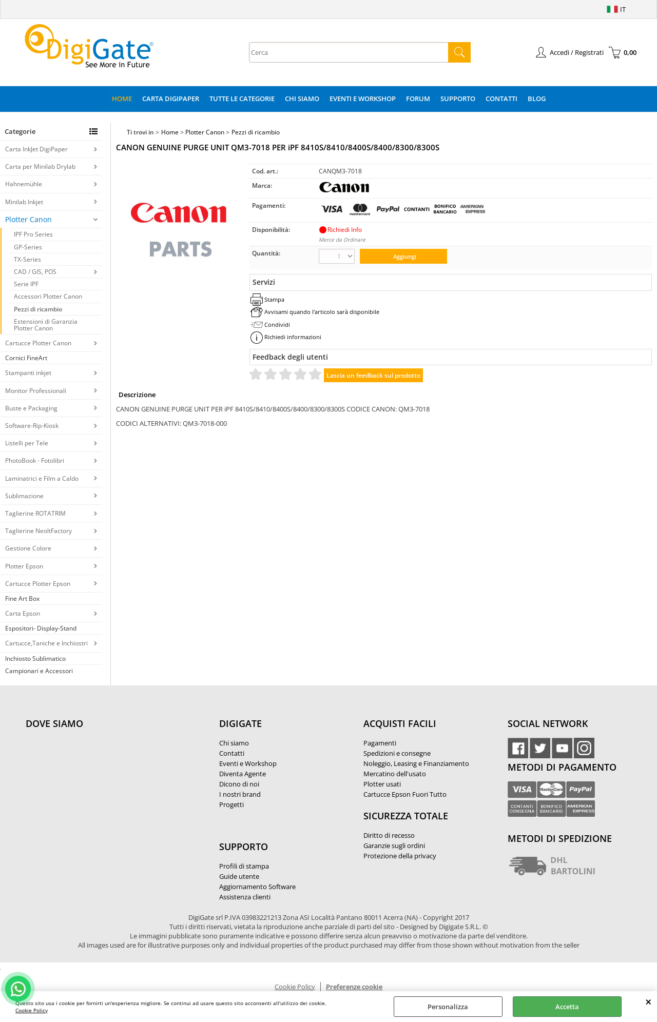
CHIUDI (648, 1001)
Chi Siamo (302, 98)
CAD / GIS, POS (35, 271)
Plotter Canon (28, 219)
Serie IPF (26, 284)
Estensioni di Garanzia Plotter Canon (46, 324)
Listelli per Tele (26, 443)
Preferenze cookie (354, 986)
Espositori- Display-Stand (40, 628)
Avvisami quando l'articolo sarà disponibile (321, 312)
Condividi (277, 324)
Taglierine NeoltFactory (38, 530)
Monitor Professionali (35, 390)
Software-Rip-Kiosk (32, 425)
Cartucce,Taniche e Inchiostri (46, 643)
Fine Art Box (22, 598)
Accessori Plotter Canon (48, 296)
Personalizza (448, 1006)
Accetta (567, 1006)
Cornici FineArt (26, 357)
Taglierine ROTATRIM (35, 513)
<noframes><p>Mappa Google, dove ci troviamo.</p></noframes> (103, 791)
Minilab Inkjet (24, 202)
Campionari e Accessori (39, 670)
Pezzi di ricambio (38, 309)
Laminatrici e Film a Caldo (42, 478)
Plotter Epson (24, 566)
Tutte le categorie (242, 98)
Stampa (274, 299)
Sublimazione (24, 496)
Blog (537, 98)
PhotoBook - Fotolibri (34, 460)
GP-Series (28, 247)
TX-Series (27, 259)
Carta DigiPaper (170, 98)
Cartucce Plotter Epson (37, 583)
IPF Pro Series (33, 234)
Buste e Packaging (31, 408)
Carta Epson (22, 613)
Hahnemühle (23, 184)
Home (122, 98)
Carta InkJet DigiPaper (36, 149)
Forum (418, 98)
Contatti (501, 98)
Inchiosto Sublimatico (35, 658)
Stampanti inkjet (28, 372)
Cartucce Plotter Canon (38, 343)
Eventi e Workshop (363, 98)
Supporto (457, 98)
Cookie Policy (31, 1010)
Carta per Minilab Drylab (40, 166)
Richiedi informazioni (292, 337)
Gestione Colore (28, 548)
